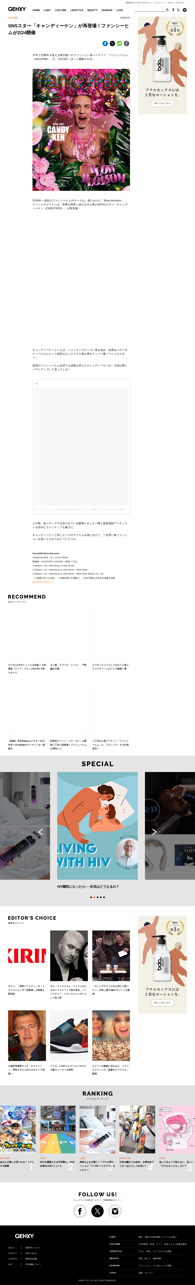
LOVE (119, 10)
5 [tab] (104, 897)
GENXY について (24, 1248)
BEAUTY (92, 10)
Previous (40, 832)
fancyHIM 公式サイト (43, 582)
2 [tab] (94, 897)
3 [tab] (97, 897)
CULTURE (60, 10)
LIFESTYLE (76, 10)
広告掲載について (24, 1264)
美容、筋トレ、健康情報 (135, 1258)
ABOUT (171, 3)
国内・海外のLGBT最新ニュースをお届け (143, 1237)
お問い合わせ (22, 1253)
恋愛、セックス (131, 1273)
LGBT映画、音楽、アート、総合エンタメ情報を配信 (148, 1244)
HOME (36, 10)
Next (154, 832)
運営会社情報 (22, 1259)
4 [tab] (101, 897)
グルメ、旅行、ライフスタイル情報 (140, 1251)
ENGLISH (180, 3)
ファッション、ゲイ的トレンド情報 (140, 1265)
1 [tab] (91, 897)
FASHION (107, 10)
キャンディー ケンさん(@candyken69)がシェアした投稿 (65, 509)
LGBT (47, 10)
